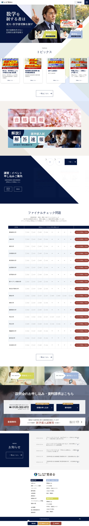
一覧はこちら (44, 93)
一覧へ (70, 162)
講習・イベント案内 (36, 485)
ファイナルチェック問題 (37, 501)
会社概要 (33, 507)
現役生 (18, 189)
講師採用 (33, 512)
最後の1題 (33, 503)
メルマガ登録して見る (82, 232)
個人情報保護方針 (35, 510)
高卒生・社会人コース (51, 488)
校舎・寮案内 (49, 493)
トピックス (33, 488)
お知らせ (33, 483)
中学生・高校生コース (51, 506)
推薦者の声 (33, 498)
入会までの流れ (50, 490)
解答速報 (33, 490)
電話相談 (79, 2)
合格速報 (33, 493)
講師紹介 (33, 496)
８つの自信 (49, 485)
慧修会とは (49, 483)
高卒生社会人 (8, 189)
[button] (49, 161)
